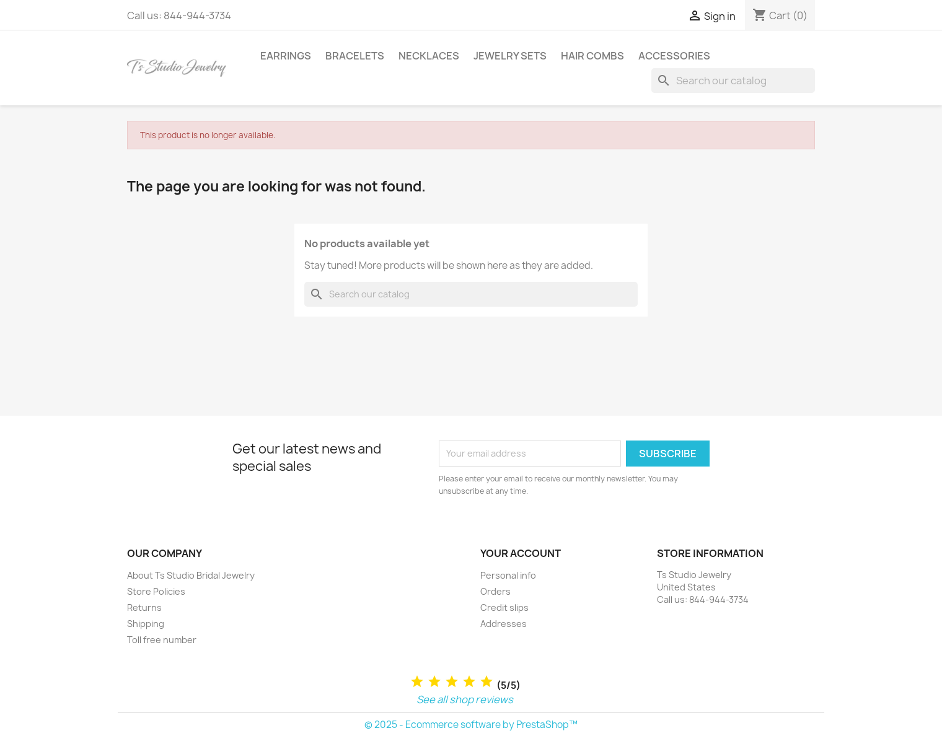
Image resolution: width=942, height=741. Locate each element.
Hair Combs (592, 56)
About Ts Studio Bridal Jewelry (191, 575)
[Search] (733, 80)
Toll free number (161, 640)
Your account (520, 553)
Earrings (285, 56)
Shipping (145, 623)
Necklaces (428, 56)
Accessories (674, 56)
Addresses (503, 623)
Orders (495, 591)
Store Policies (156, 591)
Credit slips (504, 607)
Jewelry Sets (510, 56)
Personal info (508, 575)
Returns (144, 607)
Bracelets (354, 56)
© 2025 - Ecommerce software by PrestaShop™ (471, 724)
